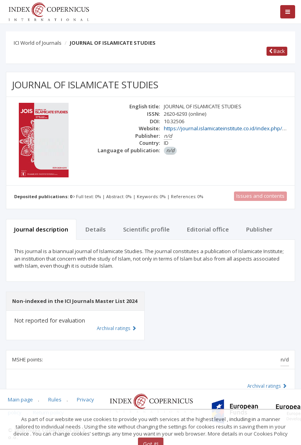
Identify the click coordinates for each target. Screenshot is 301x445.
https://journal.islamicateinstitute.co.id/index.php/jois (227, 128)
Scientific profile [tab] (146, 229)
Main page (20, 399)
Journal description (41, 229)
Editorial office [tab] (208, 229)
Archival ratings (267, 386)
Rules (55, 399)
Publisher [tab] (259, 229)
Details (95, 229)
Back (277, 51)
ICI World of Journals (38, 42)
